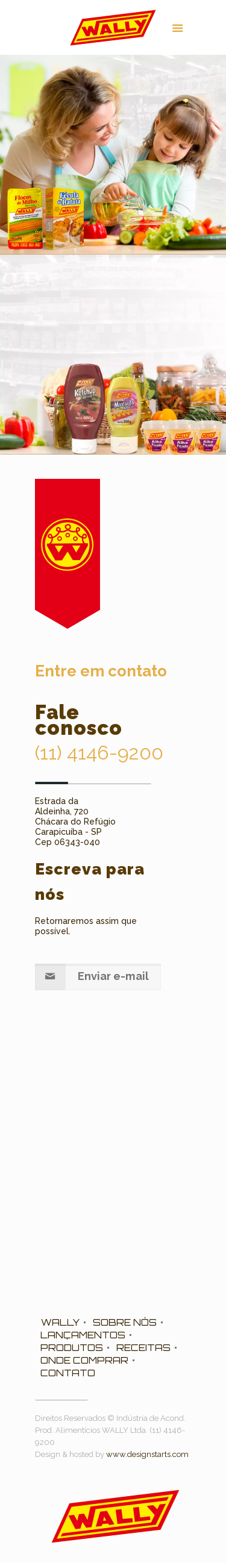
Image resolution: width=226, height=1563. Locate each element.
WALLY (60, 1322)
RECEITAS (143, 1347)
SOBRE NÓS (125, 1322)
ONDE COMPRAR (84, 1360)
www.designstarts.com (147, 1454)
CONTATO (67, 1373)
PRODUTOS (71, 1347)
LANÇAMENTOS (82, 1335)
